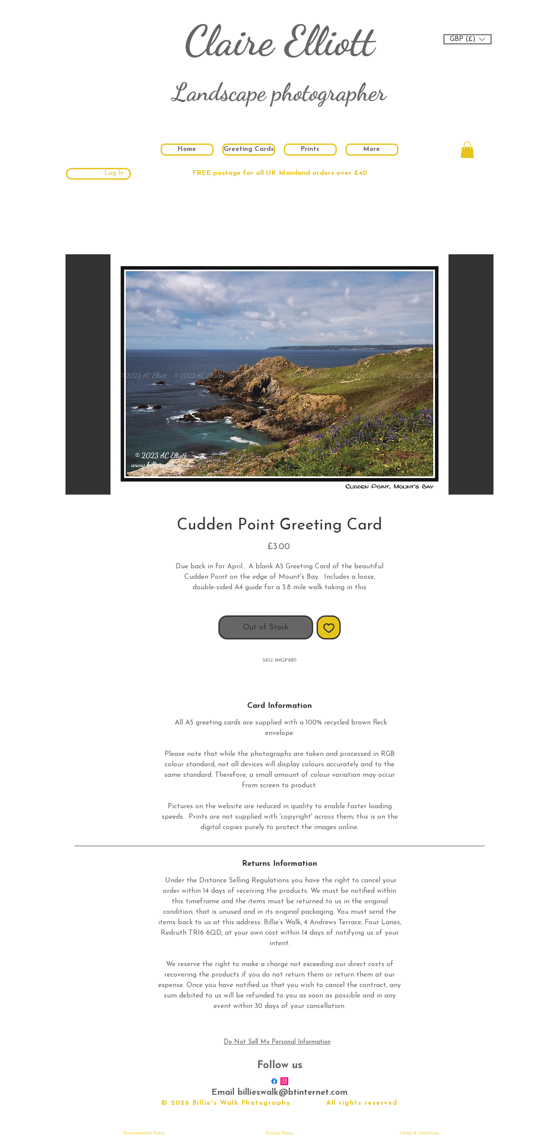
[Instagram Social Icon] (284, 1081)
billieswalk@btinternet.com (293, 1092)
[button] (467, 39)
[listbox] (467, 39)
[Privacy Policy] (279, 1132)
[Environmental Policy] (144, 1132)
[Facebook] (274, 1081)
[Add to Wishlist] (329, 627)
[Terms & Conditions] (418, 1132)
